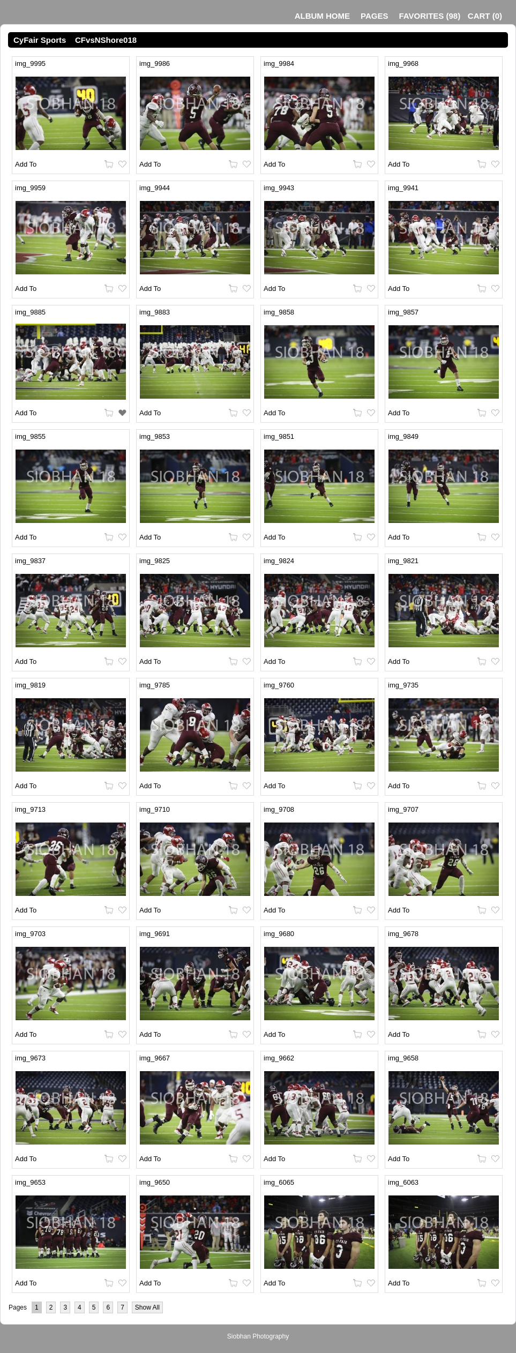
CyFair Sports (39, 39)
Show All (147, 1307)
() (429, 15)
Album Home (322, 15)
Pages (374, 15)
